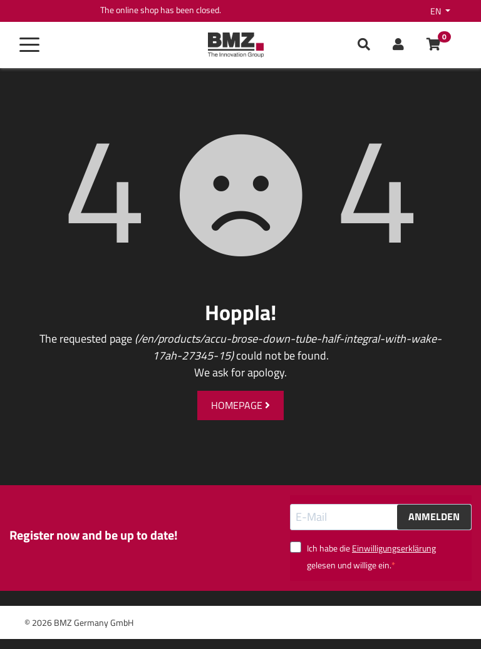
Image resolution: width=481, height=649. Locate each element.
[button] (398, 45)
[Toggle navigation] (29, 45)
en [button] (436, 11)
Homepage (240, 405)
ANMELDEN (434, 516)
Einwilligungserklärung (394, 548)
